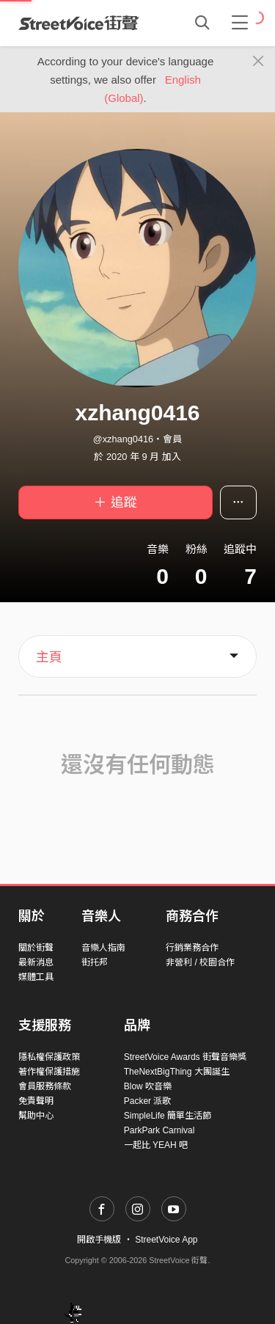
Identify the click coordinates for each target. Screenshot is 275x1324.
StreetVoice (78, 22)
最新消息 (36, 962)
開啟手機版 (99, 1240)
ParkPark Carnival (159, 1130)
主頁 (49, 657)
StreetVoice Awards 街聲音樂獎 (185, 1057)
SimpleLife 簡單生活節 (167, 1116)
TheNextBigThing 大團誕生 (177, 1072)
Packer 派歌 (148, 1101)
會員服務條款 (44, 1086)
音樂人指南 (103, 948)
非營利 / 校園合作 (200, 962)
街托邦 (94, 962)
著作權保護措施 (49, 1072)
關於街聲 (36, 948)
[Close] (258, 61)
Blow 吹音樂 (148, 1086)
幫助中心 (36, 1116)
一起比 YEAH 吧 (156, 1145)
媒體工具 (36, 977)
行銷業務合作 (192, 948)
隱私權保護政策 (49, 1057)
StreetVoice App (166, 1240)
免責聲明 (36, 1101)
